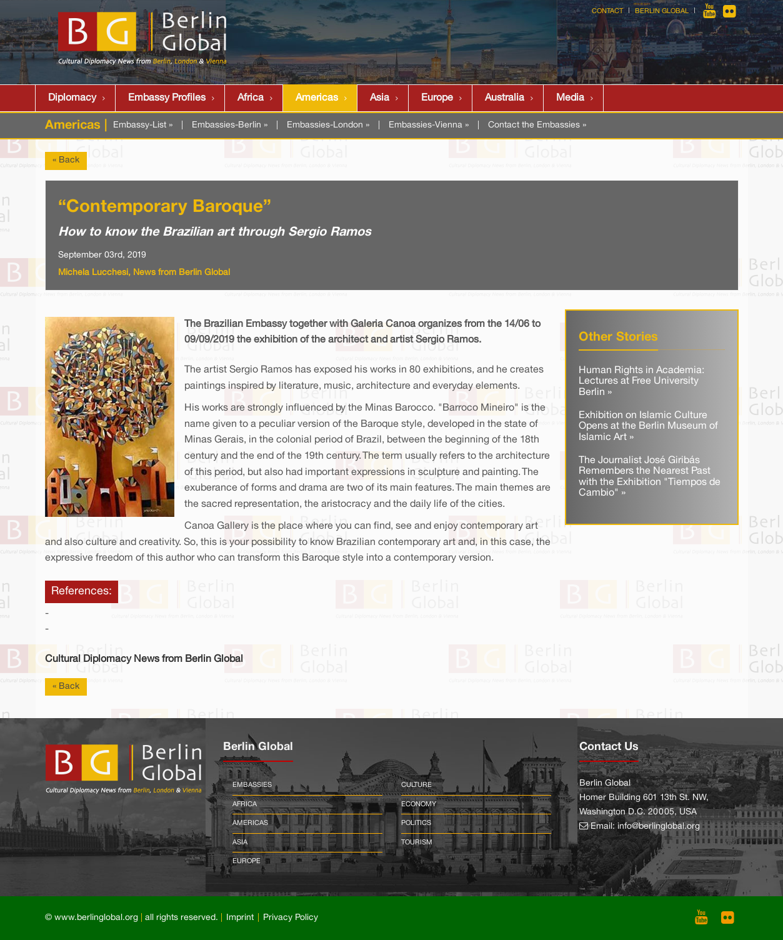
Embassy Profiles (167, 98)
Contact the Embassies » (537, 125)
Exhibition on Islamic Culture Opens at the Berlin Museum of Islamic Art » (648, 426)
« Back (65, 160)
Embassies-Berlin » (229, 125)
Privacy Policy (290, 918)
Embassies (252, 785)
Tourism (416, 842)
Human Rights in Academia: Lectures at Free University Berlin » (641, 381)
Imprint (240, 918)
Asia (379, 98)
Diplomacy (72, 98)
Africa (250, 98)
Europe (437, 98)
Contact (607, 11)
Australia (504, 98)
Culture (416, 785)
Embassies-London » (328, 125)
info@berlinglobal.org (658, 826)
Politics (416, 823)
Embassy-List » (142, 125)
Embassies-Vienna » (429, 125)
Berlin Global (662, 11)
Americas (317, 98)
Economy (418, 804)
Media (570, 98)
